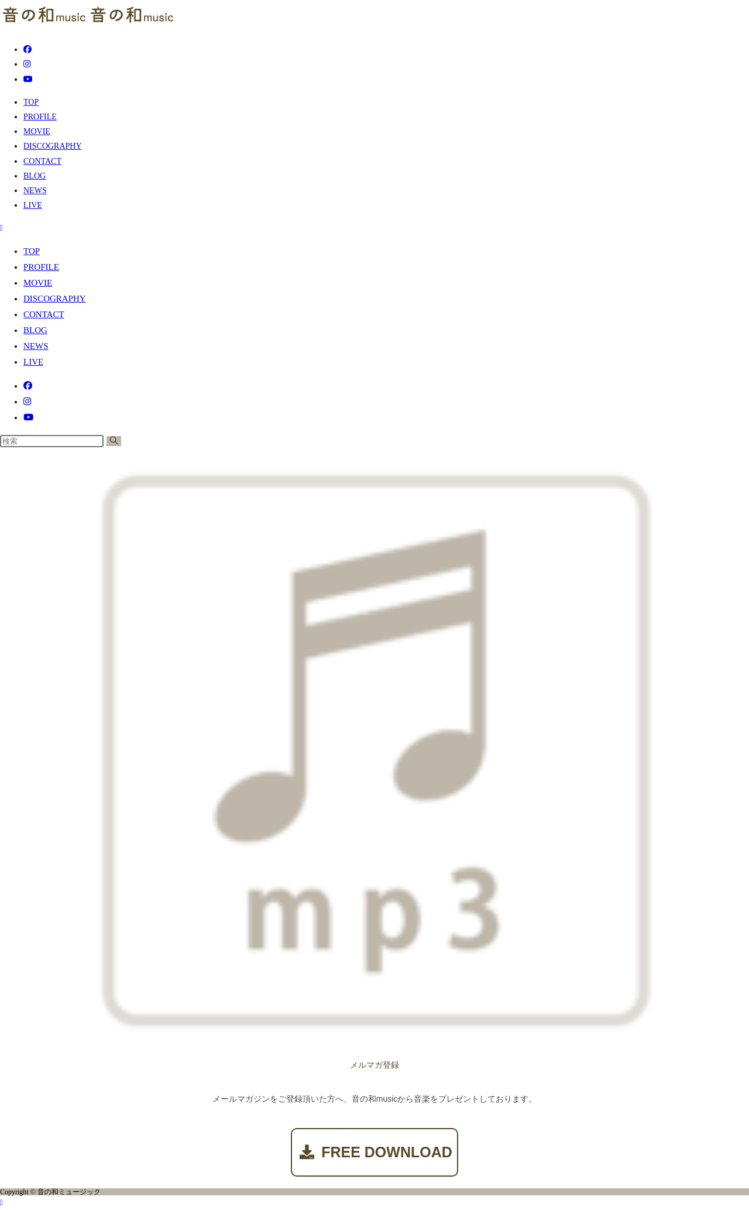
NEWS (36, 346)
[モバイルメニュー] (1, 228)
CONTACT (43, 314)
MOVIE (37, 282)
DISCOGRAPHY (54, 298)
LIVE (33, 361)
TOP (31, 251)
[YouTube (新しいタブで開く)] (28, 79)
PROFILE (41, 267)
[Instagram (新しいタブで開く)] (26, 64)
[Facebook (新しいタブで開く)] (27, 49)
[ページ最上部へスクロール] (1, 1202)
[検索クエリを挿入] (52, 441)
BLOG (35, 330)
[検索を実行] (114, 441)
